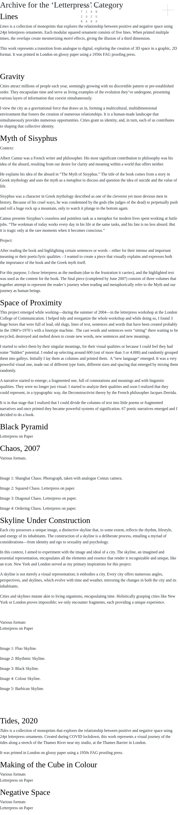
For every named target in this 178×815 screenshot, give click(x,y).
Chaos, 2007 (20, 448)
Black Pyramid (24, 426)
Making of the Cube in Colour (48, 764)
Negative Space (25, 792)
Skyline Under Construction (45, 520)
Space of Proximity (31, 302)
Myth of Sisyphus (28, 138)
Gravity (12, 76)
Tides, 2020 (19, 720)
